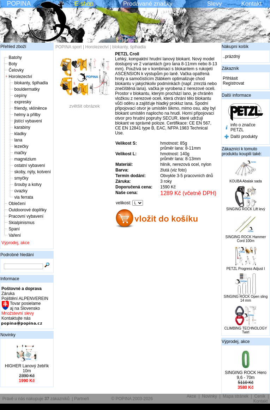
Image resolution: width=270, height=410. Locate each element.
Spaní (13, 229)
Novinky (8, 334)
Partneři (81, 398)
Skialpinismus (21, 222)
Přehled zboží (13, 46)
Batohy (15, 57)
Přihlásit (230, 78)
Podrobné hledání (17, 254)
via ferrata (23, 197)
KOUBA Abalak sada (245, 181)
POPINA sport (68, 46)
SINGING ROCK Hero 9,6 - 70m (245, 375)
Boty (12, 63)
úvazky (20, 190)
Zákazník (230, 68)
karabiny (22, 127)
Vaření (14, 235)
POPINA (19, 3)
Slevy (214, 3)
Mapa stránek (235, 396)
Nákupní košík (235, 46)
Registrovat (233, 83)
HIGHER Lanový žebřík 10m (27, 368)
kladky (20, 133)
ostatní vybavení (29, 165)
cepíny (20, 95)
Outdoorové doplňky (27, 209)
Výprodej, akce (15, 242)
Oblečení (16, 203)
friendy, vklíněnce (30, 108)
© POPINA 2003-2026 (132, 398)
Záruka (7, 293)
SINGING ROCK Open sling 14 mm (246, 298)
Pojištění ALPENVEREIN (24, 298)
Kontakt (251, 3)
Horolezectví (20, 76)
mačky (20, 152)
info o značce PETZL (243, 127)
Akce (191, 396)
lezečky (21, 146)
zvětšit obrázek (84, 104)
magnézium (25, 159)
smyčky (21, 178)
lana (18, 140)
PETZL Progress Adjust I (245, 269)
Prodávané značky (148, 3)
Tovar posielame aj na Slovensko (25, 306)
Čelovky (16, 70)
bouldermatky (27, 89)
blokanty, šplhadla (31, 82)
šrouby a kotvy (27, 184)
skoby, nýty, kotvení (32, 171)
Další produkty (244, 136)
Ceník (259, 396)
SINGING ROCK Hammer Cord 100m (245, 239)
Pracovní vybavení (25, 216)
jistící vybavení (28, 121)
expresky (22, 102)
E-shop (84, 3)
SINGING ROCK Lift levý (245, 209)
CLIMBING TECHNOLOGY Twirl (245, 330)
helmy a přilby (27, 114)
